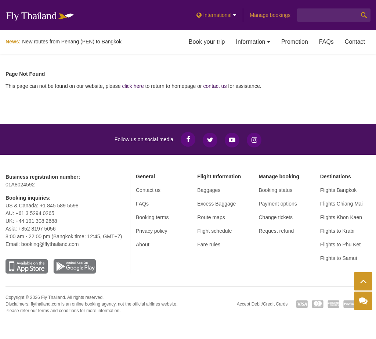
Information (253, 42)
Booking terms (152, 217)
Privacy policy (151, 231)
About (142, 244)
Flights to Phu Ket (340, 244)
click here (133, 86)
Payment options (278, 204)
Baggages (208, 190)
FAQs (326, 42)
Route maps (211, 217)
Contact (355, 42)
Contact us (148, 190)
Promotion (294, 42)
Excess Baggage (216, 204)
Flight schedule (214, 231)
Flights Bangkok (338, 190)
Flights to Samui (338, 258)
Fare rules (208, 244)
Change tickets (276, 217)
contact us (215, 86)
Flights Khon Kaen (341, 217)
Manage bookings (270, 15)
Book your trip (207, 42)
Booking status (276, 190)
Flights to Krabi (337, 231)
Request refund (276, 231)
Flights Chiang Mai (341, 204)
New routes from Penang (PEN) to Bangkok (72, 41)
